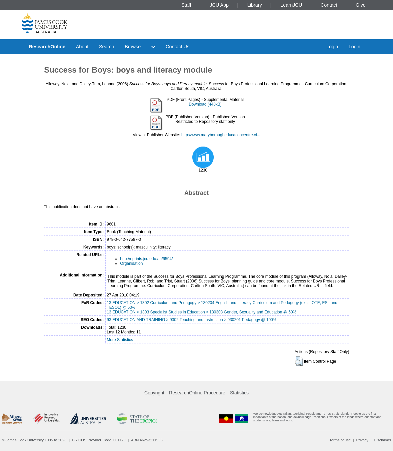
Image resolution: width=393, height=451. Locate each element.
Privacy (362, 440)
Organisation (131, 263)
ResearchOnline (47, 46)
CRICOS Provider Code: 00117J (99, 440)
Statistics (239, 392)
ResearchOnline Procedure (197, 392)
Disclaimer (382, 440)
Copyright (154, 392)
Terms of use (340, 440)
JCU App (219, 5)
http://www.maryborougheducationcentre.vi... (220, 135)
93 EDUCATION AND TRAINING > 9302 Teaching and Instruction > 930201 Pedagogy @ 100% (191, 319)
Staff (186, 5)
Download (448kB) (205, 104)
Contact (329, 5)
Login (332, 46)
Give (361, 5)
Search (106, 46)
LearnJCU (291, 5)
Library (254, 5)
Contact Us (177, 46)
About (82, 46)
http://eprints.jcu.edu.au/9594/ (146, 258)
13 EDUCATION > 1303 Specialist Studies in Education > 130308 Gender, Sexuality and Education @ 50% (201, 312)
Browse (133, 46)
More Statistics (120, 339)
